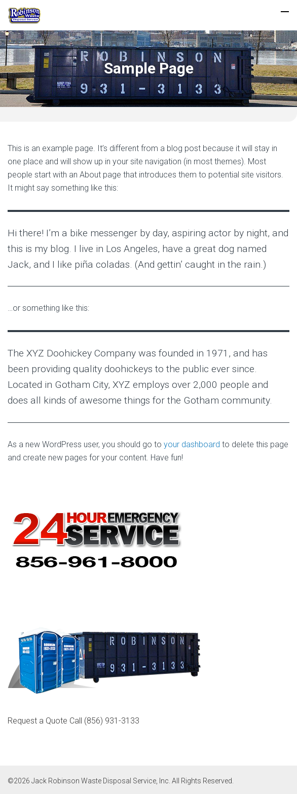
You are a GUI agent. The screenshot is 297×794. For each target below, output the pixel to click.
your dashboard (192, 444)
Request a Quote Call (73, 721)
